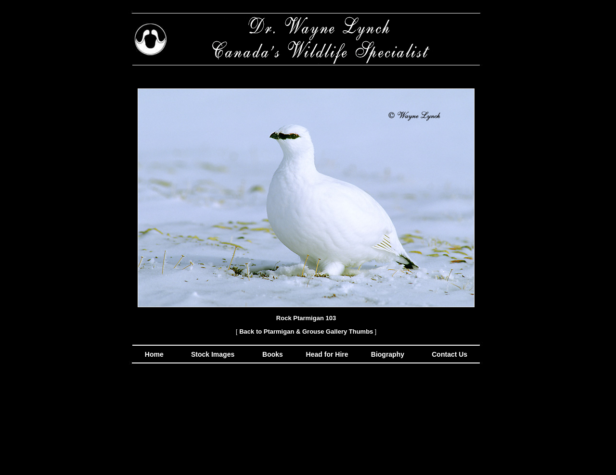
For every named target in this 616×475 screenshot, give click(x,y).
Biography (386, 354)
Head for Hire (328, 354)
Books (273, 354)
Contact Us (448, 354)
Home (154, 354)
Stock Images (211, 354)
